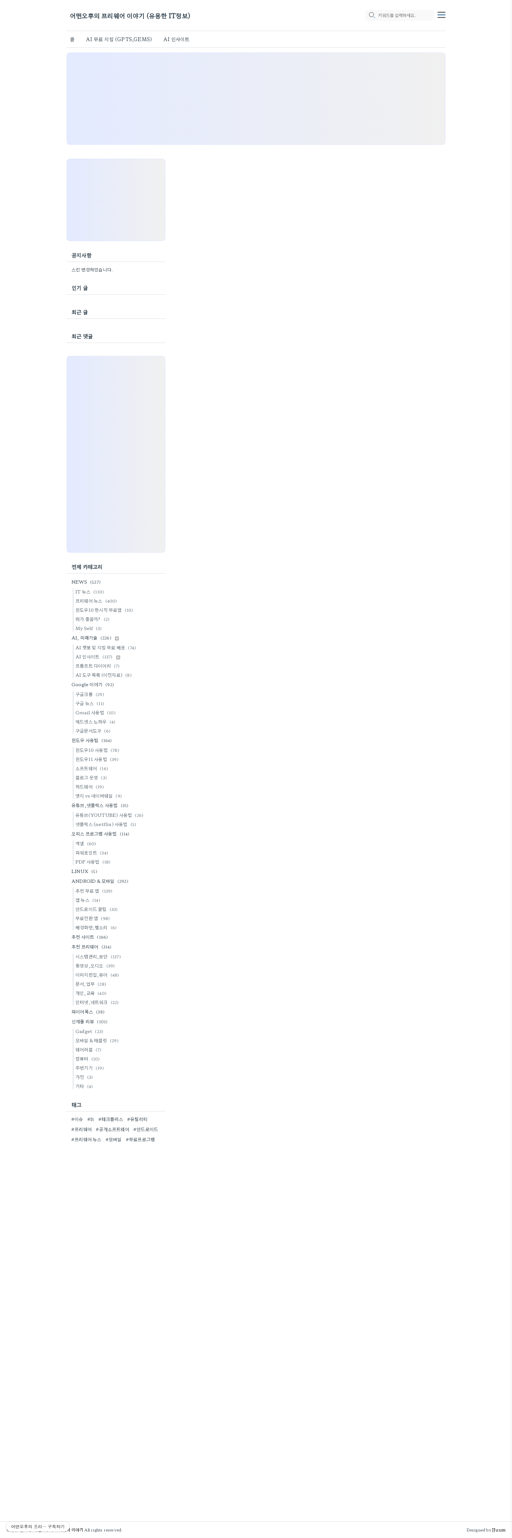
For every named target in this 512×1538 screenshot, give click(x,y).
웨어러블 (89, 1049)
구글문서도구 (93, 730)
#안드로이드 (145, 1129)
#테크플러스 (110, 1119)
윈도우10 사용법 (98, 750)
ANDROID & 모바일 (101, 881)
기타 (85, 1086)
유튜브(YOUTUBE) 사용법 (110, 815)
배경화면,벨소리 (97, 927)
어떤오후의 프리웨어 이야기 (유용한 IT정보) (130, 15)
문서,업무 (91, 983)
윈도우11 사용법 (97, 759)
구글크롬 (90, 694)
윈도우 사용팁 (93, 740)
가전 (85, 1077)
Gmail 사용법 (96, 712)
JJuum (498, 1530)
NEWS (87, 581)
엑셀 (86, 843)
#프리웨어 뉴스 (86, 1139)
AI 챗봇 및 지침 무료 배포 (106, 647)
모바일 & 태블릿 (97, 1040)
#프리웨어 (81, 1129)
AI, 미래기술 (95, 637)
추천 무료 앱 (95, 890)
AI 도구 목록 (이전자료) (104, 675)
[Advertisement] (256, 98)
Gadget (90, 1031)
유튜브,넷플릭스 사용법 (101, 805)
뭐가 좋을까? (93, 619)
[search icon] (371, 15)
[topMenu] (441, 14)
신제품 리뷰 (90, 1021)
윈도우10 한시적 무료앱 (105, 610)
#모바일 (113, 1139)
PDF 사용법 (93, 861)
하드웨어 (90, 786)
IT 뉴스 (90, 591)
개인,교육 (91, 993)
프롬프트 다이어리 (98, 665)
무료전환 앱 (93, 918)
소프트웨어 (92, 768)
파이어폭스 (89, 1011)
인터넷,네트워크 (98, 1002)
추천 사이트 (91, 936)
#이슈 (77, 1119)
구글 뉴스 (90, 703)
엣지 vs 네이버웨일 (99, 795)
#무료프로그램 (140, 1139)
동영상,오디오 (96, 965)
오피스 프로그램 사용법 (102, 833)
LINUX (85, 871)
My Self (89, 628)
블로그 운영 (92, 777)
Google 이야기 (94, 684)
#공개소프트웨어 (112, 1129)
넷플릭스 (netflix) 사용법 (106, 824)
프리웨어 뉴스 (97, 600)
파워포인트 (92, 852)
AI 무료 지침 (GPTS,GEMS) (119, 39)
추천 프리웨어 (93, 946)
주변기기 (90, 1067)
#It (90, 1119)
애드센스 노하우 (96, 721)
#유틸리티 (137, 1119)
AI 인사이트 (176, 39)
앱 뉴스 (88, 900)
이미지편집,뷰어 (98, 974)
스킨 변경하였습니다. (92, 269)
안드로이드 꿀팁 (97, 909)
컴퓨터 (88, 1058)
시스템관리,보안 (99, 956)
